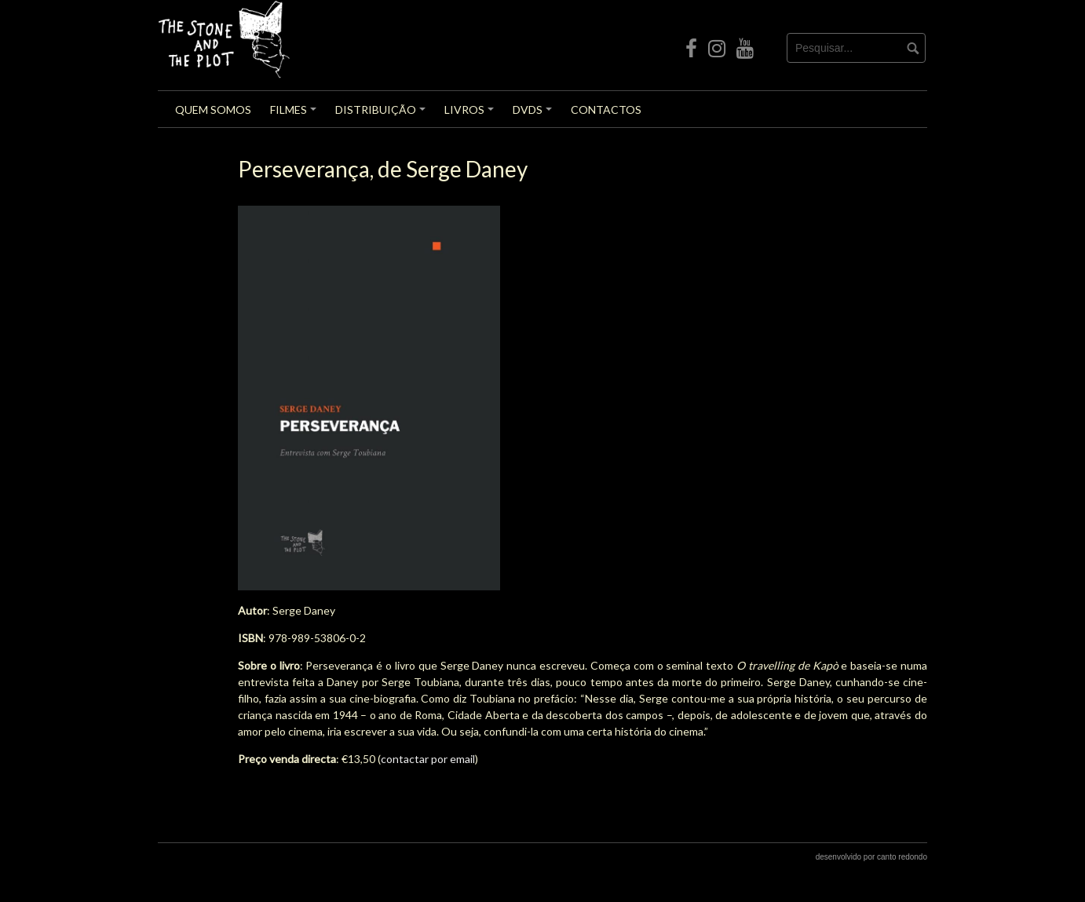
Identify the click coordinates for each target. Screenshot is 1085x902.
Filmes (295, 115)
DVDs (535, 115)
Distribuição (382, 115)
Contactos (606, 109)
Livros (471, 115)
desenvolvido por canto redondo (871, 857)
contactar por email (428, 758)
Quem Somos (213, 109)
